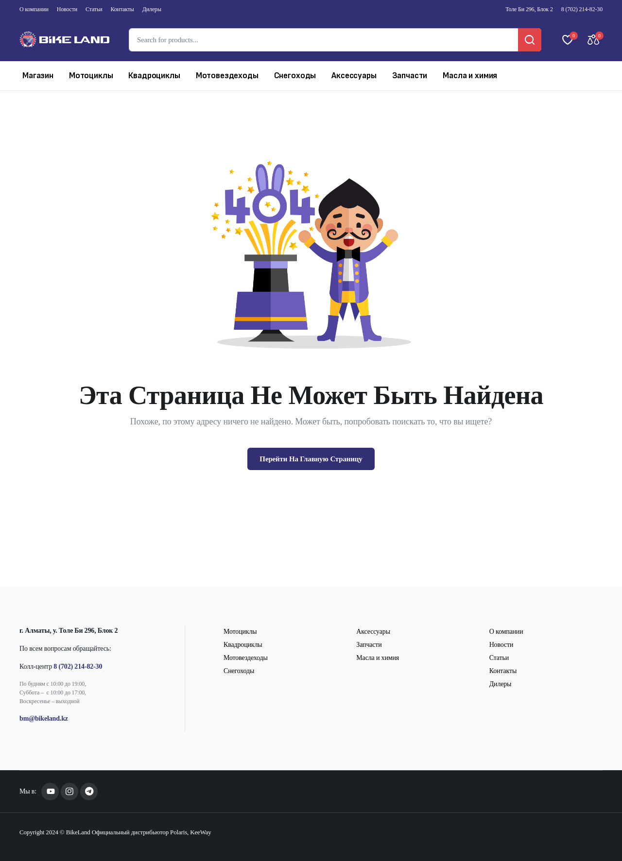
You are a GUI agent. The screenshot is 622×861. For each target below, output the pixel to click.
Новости (67, 9)
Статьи (94, 9)
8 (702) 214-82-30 (582, 9)
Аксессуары (353, 75)
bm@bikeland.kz (43, 718)
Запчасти (410, 75)
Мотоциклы (91, 75)
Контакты (122, 9)
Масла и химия (470, 75)
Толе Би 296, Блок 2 (529, 9)
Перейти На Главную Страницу (310, 459)
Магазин (37, 75)
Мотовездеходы (227, 75)
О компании (34, 9)
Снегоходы (295, 75)
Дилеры (151, 9)
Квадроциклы (154, 75)
